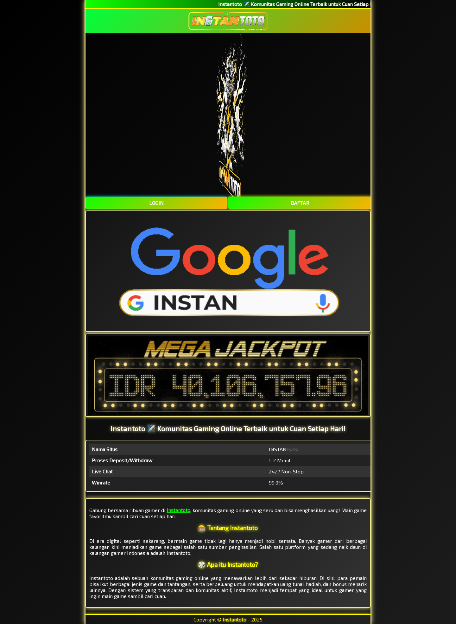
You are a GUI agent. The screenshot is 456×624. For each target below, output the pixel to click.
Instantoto (178, 510)
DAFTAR (299, 203)
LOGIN (156, 203)
